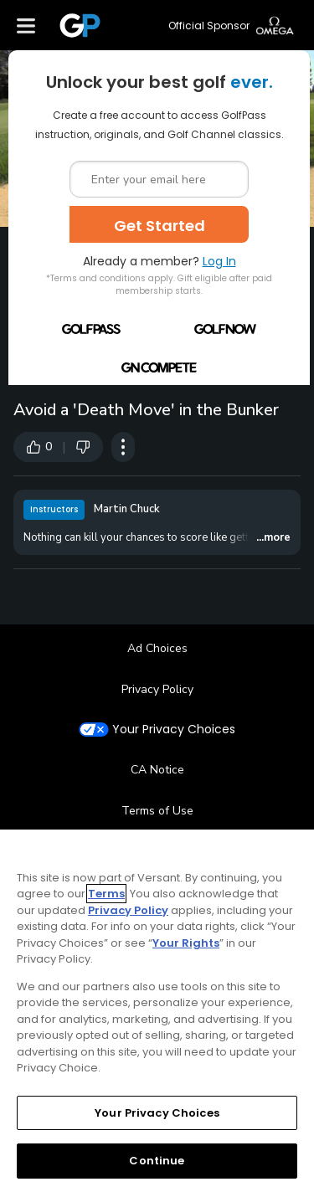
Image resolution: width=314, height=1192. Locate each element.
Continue (156, 1161)
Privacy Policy (157, 689)
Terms (106, 894)
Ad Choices (157, 648)
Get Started (159, 225)
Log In (219, 261)
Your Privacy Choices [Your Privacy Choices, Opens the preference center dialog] (157, 1113)
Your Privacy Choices (173, 729)
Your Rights (185, 943)
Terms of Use (157, 811)
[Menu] (26, 25)
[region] (157, 1011)
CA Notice (157, 770)
